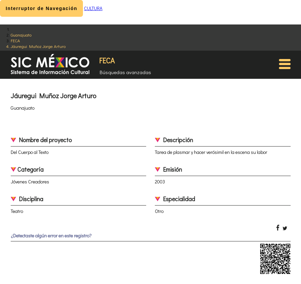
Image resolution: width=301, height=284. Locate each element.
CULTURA (93, 8)
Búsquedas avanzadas (125, 72)
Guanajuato (21, 35)
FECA (15, 40)
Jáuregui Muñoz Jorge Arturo (38, 46)
